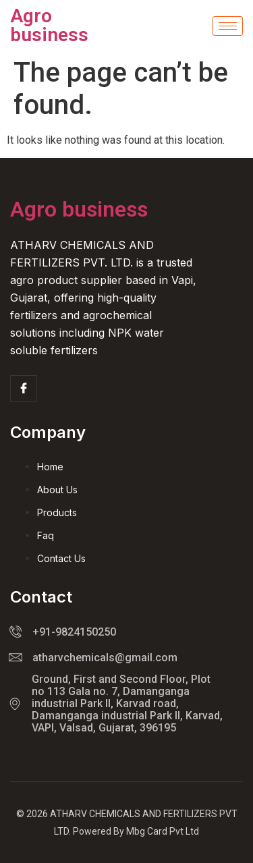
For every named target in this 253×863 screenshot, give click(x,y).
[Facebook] (23, 388)
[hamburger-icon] (228, 26)
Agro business (49, 25)
